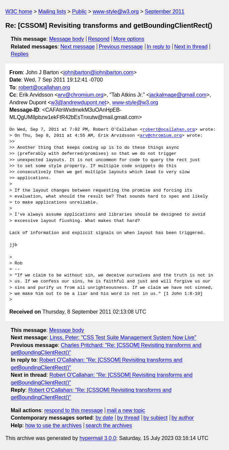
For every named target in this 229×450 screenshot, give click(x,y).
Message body (66, 39)
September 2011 (164, 11)
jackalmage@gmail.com (177, 95)
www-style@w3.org (116, 11)
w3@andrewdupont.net (78, 102)
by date (104, 418)
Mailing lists (52, 11)
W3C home (18, 11)
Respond (98, 39)
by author (182, 418)
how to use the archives (53, 425)
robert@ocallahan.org (44, 87)
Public (79, 11)
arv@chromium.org (80, 95)
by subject (155, 418)
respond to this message (73, 410)
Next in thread (191, 46)
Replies (19, 54)
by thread (128, 418)
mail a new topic (126, 410)
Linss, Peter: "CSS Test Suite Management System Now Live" (123, 337)
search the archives (109, 425)
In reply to (158, 46)
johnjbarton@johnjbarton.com (98, 72)
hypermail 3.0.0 (97, 438)
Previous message (121, 46)
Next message (78, 46)
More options (129, 39)
